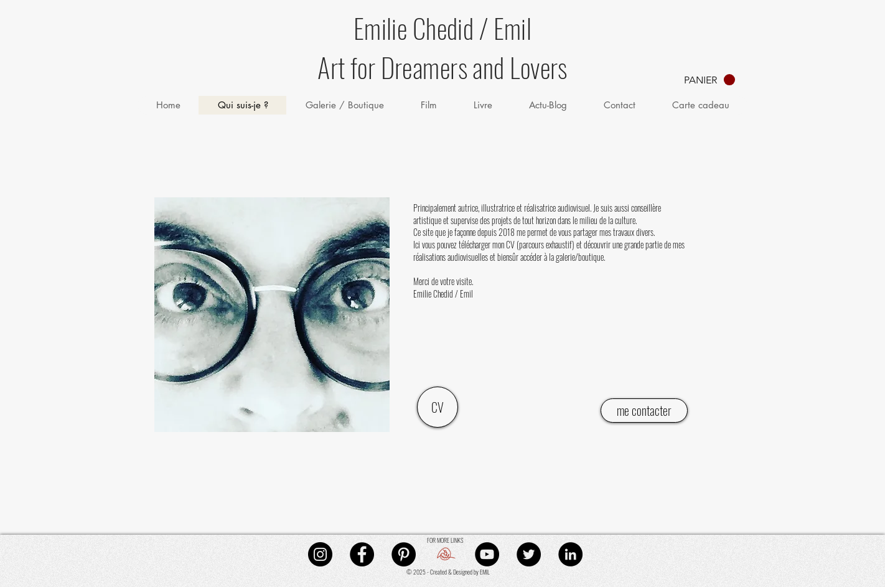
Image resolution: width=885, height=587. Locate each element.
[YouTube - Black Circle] (487, 554)
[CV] (437, 407)
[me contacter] (644, 410)
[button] (709, 80)
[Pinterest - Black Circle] (403, 554)
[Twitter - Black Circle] (529, 554)
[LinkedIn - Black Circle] (570, 554)
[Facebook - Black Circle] (362, 554)
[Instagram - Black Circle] (320, 554)
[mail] (445, 554)
